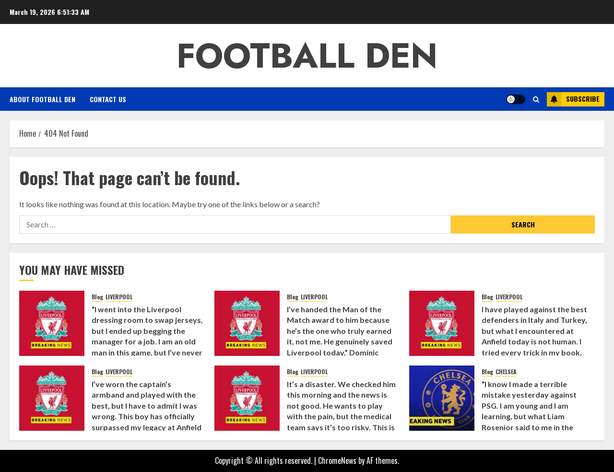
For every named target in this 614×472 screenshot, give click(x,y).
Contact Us (108, 99)
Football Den (307, 56)
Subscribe (573, 99)
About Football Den (42, 99)
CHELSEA (506, 372)
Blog (97, 297)
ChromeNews (337, 460)
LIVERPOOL (119, 297)
